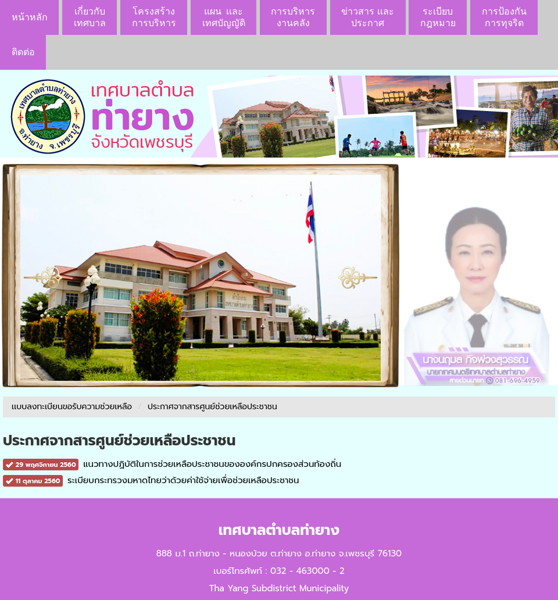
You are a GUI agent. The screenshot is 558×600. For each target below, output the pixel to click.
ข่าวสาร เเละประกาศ (367, 17)
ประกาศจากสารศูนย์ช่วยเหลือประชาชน (212, 407)
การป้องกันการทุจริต (504, 17)
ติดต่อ (23, 52)
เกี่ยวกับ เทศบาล (90, 17)
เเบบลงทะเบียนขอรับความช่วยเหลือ (72, 407)
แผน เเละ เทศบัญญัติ (223, 17)
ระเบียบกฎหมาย (438, 17)
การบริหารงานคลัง (293, 17)
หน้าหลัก (30, 17)
